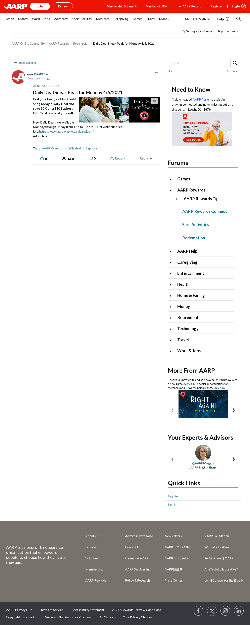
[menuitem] (9, 21)
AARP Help (187, 251)
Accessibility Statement (87, 610)
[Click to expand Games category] (172, 179)
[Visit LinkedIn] (239, 611)
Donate (90, 547)
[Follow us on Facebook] (199, 611)
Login (236, 6)
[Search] (203, 63)
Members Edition (157, 6)
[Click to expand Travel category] (172, 340)
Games (183, 178)
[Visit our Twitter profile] (212, 611)
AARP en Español (197, 19)
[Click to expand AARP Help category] (172, 251)
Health (183, 284)
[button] (238, 19)
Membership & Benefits (122, 6)
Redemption (81, 43)
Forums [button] (230, 31)
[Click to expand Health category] (172, 284)
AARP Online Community (28, 43)
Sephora (91, 148)
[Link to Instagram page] (225, 611)
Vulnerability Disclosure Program (68, 617)
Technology (188, 328)
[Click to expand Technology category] (172, 329)
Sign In (172, 504)
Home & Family (191, 295)
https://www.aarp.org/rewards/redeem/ (66, 131)
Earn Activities (195, 224)
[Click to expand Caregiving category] (172, 262)
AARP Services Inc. (138, 569)
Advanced (233, 71)
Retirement (188, 317)
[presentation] (172, 409)
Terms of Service (51, 610)
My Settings (189, 31)
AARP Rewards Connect (204, 211)
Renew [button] (63, 6)
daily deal (74, 148)
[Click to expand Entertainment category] (172, 273)
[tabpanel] (213, 19)
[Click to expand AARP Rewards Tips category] (178, 199)
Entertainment (190, 273)
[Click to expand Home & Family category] (172, 296)
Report (120, 158)
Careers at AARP (136, 558)
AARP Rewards (59, 43)
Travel (183, 339)
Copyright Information (21, 617)
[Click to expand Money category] (172, 307)
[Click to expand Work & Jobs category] (172, 351)
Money (183, 306)
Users (171, 71)
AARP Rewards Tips (202, 198)
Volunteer (92, 558)
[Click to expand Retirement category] (172, 318)
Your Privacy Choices (137, 617)
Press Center (173, 580)
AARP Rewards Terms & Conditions (136, 610)
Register (217, 6)
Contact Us (133, 547)
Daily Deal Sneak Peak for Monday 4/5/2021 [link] (124, 43)
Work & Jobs (189, 350)
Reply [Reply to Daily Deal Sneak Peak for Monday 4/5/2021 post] (144, 158)
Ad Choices (107, 617)
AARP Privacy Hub (19, 610)
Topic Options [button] (27, 62)
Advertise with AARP (139, 536)
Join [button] (40, 6)
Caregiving (187, 262)
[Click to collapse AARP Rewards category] (172, 190)
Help (220, 31)
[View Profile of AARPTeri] (41, 74)
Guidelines (207, 31)
